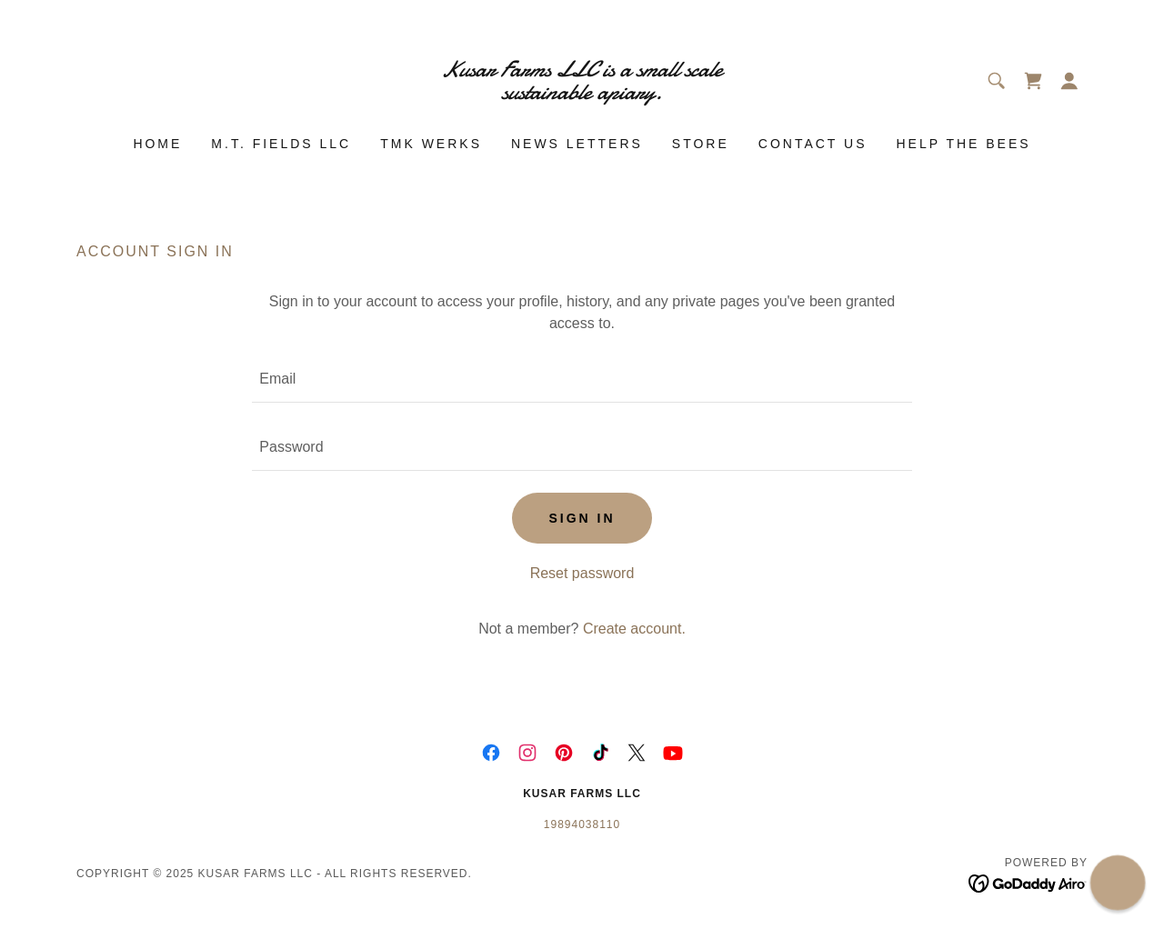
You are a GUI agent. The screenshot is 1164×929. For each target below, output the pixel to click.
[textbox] (581, 379)
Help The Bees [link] (963, 143)
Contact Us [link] (813, 143)
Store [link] (700, 143)
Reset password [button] (582, 573)
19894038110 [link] (582, 824)
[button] (1069, 81)
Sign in (581, 518)
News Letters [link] (577, 143)
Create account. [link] (634, 628)
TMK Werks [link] (431, 143)
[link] (582, 94)
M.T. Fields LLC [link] (281, 143)
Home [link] (157, 143)
